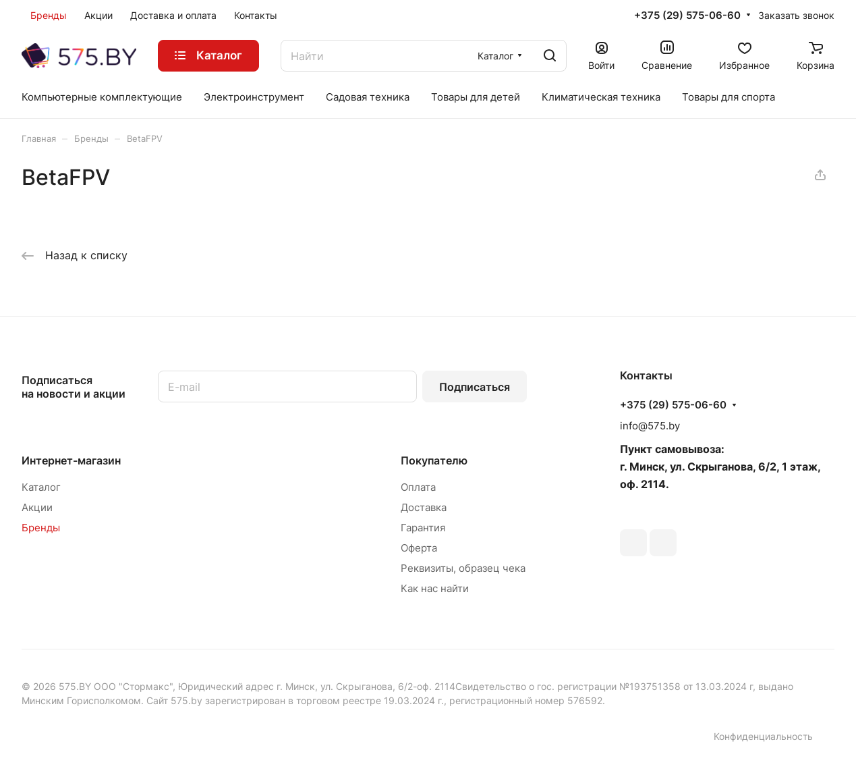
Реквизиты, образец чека (463, 568)
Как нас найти (435, 588)
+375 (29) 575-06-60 (687, 15)
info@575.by (650, 425)
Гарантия (423, 527)
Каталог (41, 487)
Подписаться (474, 387)
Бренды (41, 527)
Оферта (419, 547)
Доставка (424, 507)
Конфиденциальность (763, 736)
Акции (37, 507)
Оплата (418, 487)
